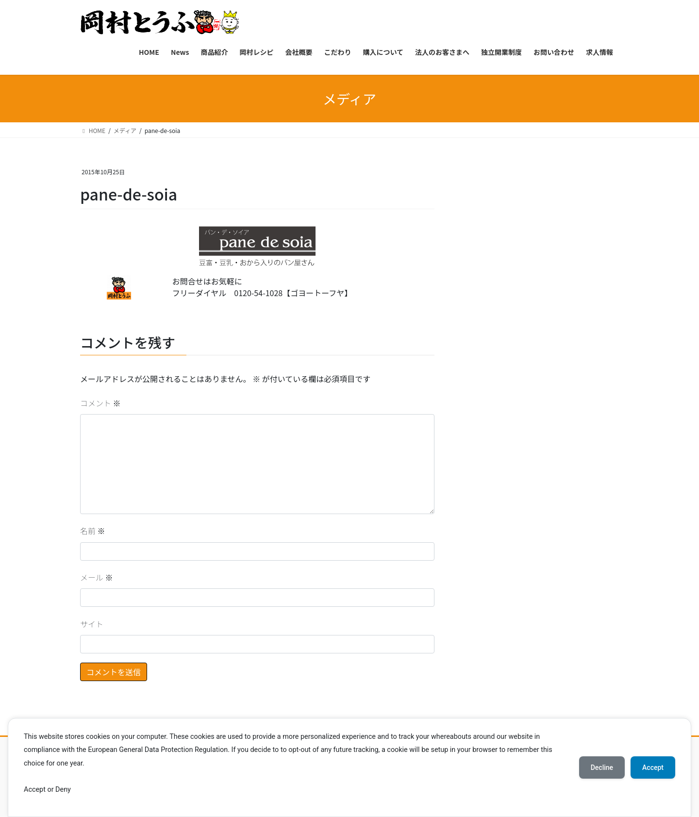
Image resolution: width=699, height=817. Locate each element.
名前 (92, 530)
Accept (653, 767)
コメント (100, 403)
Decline (602, 767)
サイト (91, 624)
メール (96, 577)
